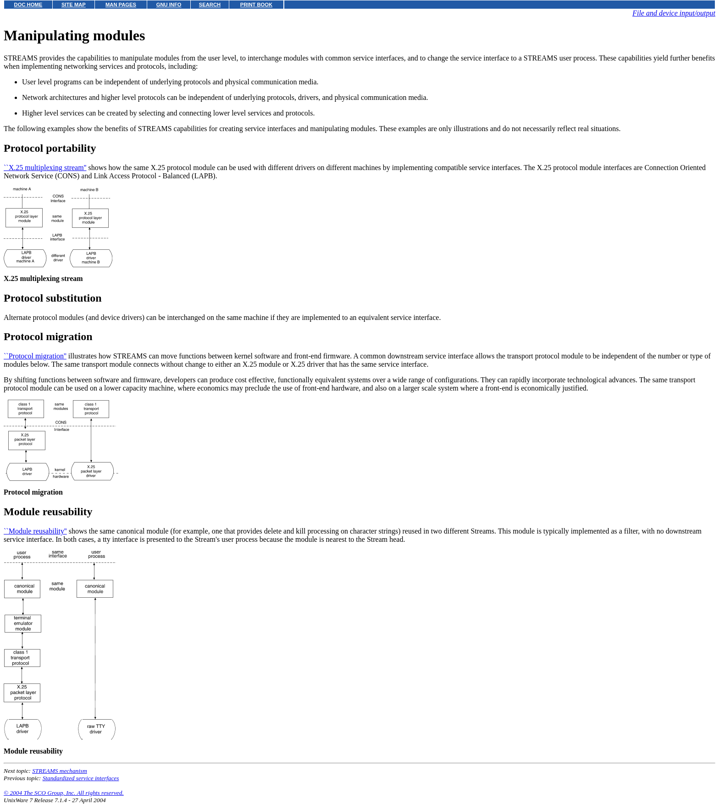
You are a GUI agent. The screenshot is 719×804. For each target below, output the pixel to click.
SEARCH (210, 4)
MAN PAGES (120, 4)
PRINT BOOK (256, 4)
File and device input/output (673, 13)
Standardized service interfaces (81, 778)
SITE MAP (73, 4)
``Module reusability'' (35, 531)
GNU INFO (169, 4)
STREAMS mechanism (59, 770)
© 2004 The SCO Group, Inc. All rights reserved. (64, 792)
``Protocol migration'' (35, 356)
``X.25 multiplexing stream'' (45, 167)
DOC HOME (28, 4)
